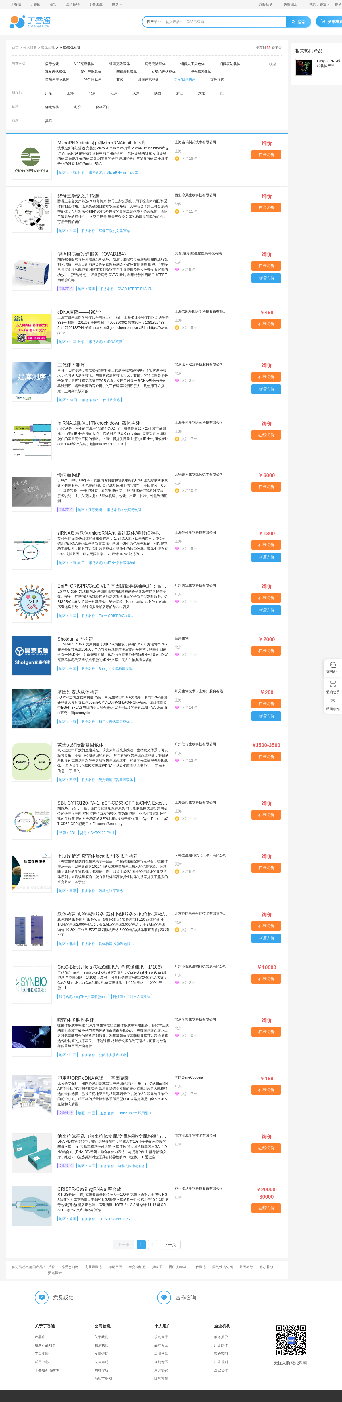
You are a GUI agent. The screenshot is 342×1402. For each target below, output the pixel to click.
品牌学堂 (161, 1354)
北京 (92, 93)
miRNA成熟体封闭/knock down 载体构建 (98, 423)
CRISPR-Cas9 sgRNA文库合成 (89, 1189)
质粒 (51, 1267)
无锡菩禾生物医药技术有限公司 (199, 474)
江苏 (114, 93)
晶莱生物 (182, 638)
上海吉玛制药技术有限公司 (195, 142)
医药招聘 (73, 4)
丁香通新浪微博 (47, 1370)
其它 (119, 79)
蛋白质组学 (177, 1267)
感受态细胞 (69, 1267)
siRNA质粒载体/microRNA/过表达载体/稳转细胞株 (108, 533)
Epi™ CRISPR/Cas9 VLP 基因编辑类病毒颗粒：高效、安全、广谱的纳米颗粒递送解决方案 (150, 586)
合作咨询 (186, 1297)
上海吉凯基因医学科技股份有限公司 (201, 311)
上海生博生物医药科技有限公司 (199, 422)
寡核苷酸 (266, 1267)
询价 (77, 107)
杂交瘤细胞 (137, 1267)
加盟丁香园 (103, 1379)
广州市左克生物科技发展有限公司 (200, 966)
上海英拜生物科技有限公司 (195, 532)
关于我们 (101, 1337)
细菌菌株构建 (148, 79)
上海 (70, 93)
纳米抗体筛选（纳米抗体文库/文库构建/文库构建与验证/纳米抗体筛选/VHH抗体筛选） (145, 1136)
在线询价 (266, 154)
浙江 (179, 93)
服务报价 (221, 1337)
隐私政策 (161, 1379)
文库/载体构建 (70, 48)
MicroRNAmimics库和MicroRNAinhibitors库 (101, 142)
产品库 (40, 1337)
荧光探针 (55, 1273)
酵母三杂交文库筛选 (78, 195)
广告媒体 (221, 1345)
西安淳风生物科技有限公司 (195, 195)
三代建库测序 (71, 365)
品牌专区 (161, 1345)
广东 (48, 93)
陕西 (157, 93)
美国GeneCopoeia (189, 1077)
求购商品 (161, 1337)
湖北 (201, 93)
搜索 (299, 22)
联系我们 (101, 1345)
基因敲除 (246, 1267)
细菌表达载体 (230, 64)
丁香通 (16, 4)
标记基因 (115, 1267)
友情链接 (101, 1354)
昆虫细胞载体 (91, 72)
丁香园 (35, 4)
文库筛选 (217, 79)
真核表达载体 (55, 72)
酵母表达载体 (126, 72)
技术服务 (30, 48)
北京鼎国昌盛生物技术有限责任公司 (201, 913)
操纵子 (157, 1267)
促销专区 (161, 1362)
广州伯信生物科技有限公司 (195, 744)
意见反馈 (63, 1297)
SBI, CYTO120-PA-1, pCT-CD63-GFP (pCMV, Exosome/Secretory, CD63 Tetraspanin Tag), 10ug (155, 803)
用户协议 (161, 1370)
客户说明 (221, 1354)
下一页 (170, 1244)
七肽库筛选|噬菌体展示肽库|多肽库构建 (97, 856)
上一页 (124, 1244)
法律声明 (101, 1362)
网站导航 (101, 1370)
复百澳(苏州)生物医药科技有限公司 (201, 253)
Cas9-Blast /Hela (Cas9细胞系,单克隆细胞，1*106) (109, 967)
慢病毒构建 (68, 475)
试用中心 (42, 1362)
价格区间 (102, 107)
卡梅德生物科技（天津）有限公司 (200, 855)
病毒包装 (52, 64)
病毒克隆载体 (155, 64)
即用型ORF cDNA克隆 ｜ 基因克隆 (93, 1078)
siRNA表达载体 (164, 72)
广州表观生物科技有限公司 (195, 585)
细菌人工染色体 (192, 64)
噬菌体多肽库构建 (75, 1020)
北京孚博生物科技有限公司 (195, 1019)
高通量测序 (93, 1267)
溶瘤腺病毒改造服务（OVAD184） (92, 254)
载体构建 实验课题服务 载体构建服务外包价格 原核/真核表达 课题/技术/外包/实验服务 (145, 914)
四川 (223, 93)
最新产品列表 (45, 1345)
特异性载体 (92, 79)
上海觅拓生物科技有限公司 (195, 802)
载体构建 (48, 48)
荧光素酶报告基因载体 (80, 744)
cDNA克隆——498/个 (79, 312)
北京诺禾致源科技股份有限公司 (199, 364)
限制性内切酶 (222, 1267)
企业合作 (221, 1370)
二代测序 (199, 1267)
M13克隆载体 (84, 64)
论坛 (53, 4)
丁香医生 (96, 4)
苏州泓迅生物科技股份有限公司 (199, 1188)
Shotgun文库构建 (75, 639)
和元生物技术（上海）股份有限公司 (201, 691)
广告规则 (221, 1362)
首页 (15, 48)
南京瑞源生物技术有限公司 (195, 1136)
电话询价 (266, 278)
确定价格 (52, 107)
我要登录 (265, 4)
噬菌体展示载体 (57, 79)
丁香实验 (42, 1354)
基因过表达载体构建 (78, 691)
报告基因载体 (201, 72)
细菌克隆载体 (119, 64)
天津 (135, 93)
